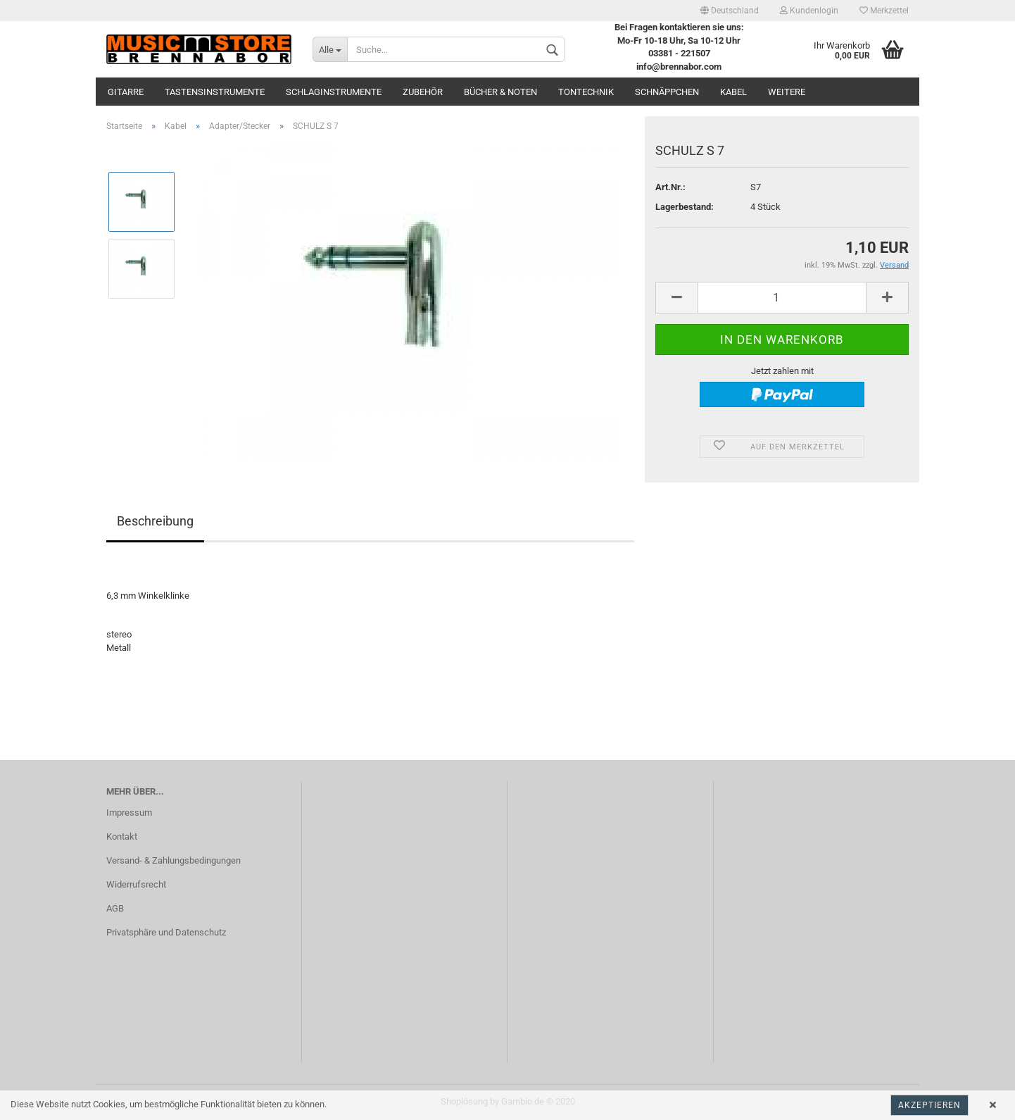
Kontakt (121, 836)
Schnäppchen (667, 92)
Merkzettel (884, 10)
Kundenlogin (809, 10)
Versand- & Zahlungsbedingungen (173, 860)
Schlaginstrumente (334, 92)
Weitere (786, 92)
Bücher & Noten (500, 92)
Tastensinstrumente (215, 92)
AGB (115, 908)
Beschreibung (155, 521)
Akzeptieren (929, 1105)
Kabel (733, 92)
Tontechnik (586, 92)
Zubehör (423, 92)
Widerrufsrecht (136, 884)
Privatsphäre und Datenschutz (166, 932)
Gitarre (126, 92)
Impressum (129, 812)
